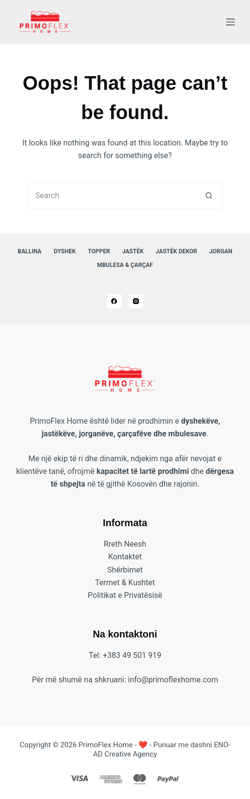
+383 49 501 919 (132, 655)
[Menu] (230, 22)
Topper (99, 251)
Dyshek (65, 251)
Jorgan (220, 251)
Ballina (29, 251)
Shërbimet (125, 569)
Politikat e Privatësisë (125, 595)
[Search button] (209, 195)
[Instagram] (136, 301)
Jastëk (133, 251)
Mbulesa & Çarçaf (125, 265)
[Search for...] (112, 195)
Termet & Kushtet (125, 582)
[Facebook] (114, 301)
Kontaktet (125, 556)
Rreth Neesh (125, 544)
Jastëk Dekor (176, 251)
